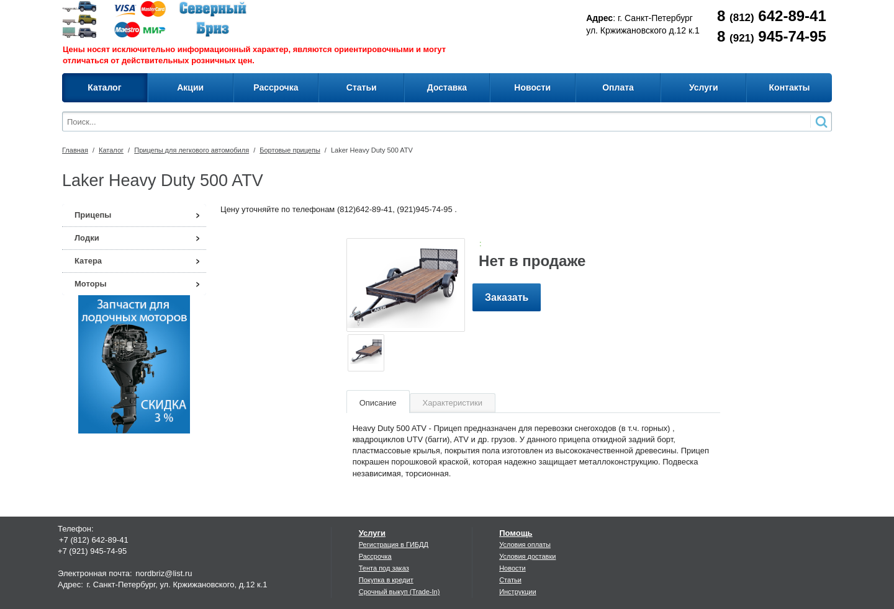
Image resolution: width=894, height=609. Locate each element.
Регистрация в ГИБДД (393, 544)
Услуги (372, 533)
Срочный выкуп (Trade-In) (399, 591)
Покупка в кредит (386, 580)
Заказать (506, 297)
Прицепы (92, 215)
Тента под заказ (384, 568)
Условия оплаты (525, 544)
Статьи (510, 580)
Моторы (90, 283)
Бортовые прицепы (290, 150)
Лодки (86, 237)
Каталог (111, 150)
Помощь (515, 533)
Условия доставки (527, 556)
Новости (512, 568)
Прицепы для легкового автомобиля (191, 150)
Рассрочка (375, 556)
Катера (88, 260)
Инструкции (517, 591)
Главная (75, 150)
